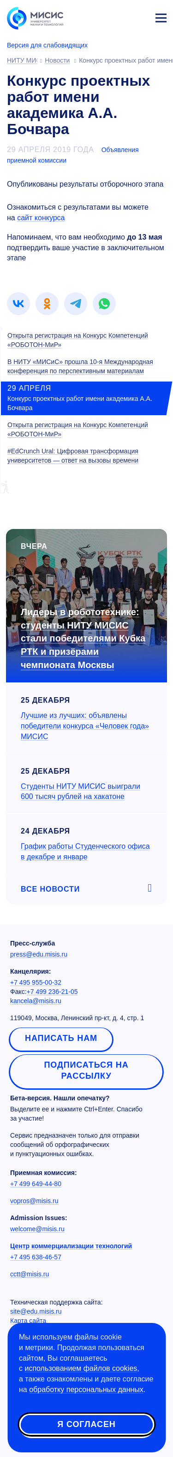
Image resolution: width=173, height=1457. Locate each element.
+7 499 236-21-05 (52, 991)
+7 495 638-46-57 (35, 1257)
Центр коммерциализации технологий (71, 1246)
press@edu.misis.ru (38, 954)
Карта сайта (28, 1320)
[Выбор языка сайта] (117, 15)
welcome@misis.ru (37, 1229)
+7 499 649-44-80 (35, 1183)
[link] (18, 303)
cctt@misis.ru (29, 1274)
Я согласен (86, 1424)
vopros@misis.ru (34, 1200)
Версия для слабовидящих (47, 45)
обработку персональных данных (86, 1389)
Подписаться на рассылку (86, 1070)
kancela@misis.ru (35, 1001)
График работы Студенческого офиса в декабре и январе (85, 851)
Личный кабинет (138, 16)
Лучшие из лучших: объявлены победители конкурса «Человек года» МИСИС (85, 725)
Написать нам (61, 1038)
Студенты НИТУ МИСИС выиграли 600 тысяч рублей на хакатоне (80, 791)
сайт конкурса (41, 218)
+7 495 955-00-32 (35, 982)
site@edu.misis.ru (35, 1311)
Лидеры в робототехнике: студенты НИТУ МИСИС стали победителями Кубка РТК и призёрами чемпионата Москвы (83, 638)
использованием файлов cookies (80, 1368)
